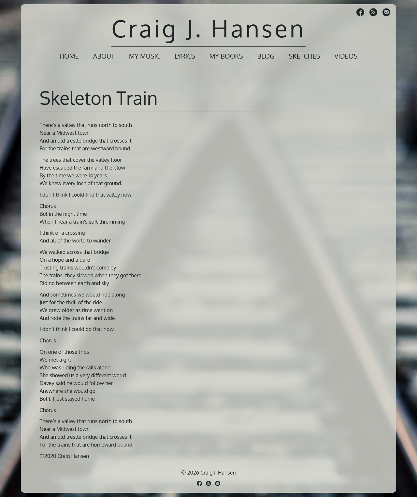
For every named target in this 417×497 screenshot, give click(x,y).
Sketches (304, 56)
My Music (144, 56)
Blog (266, 56)
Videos (345, 56)
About (104, 56)
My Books (226, 56)
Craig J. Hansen (208, 28)
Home (69, 56)
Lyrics (185, 56)
